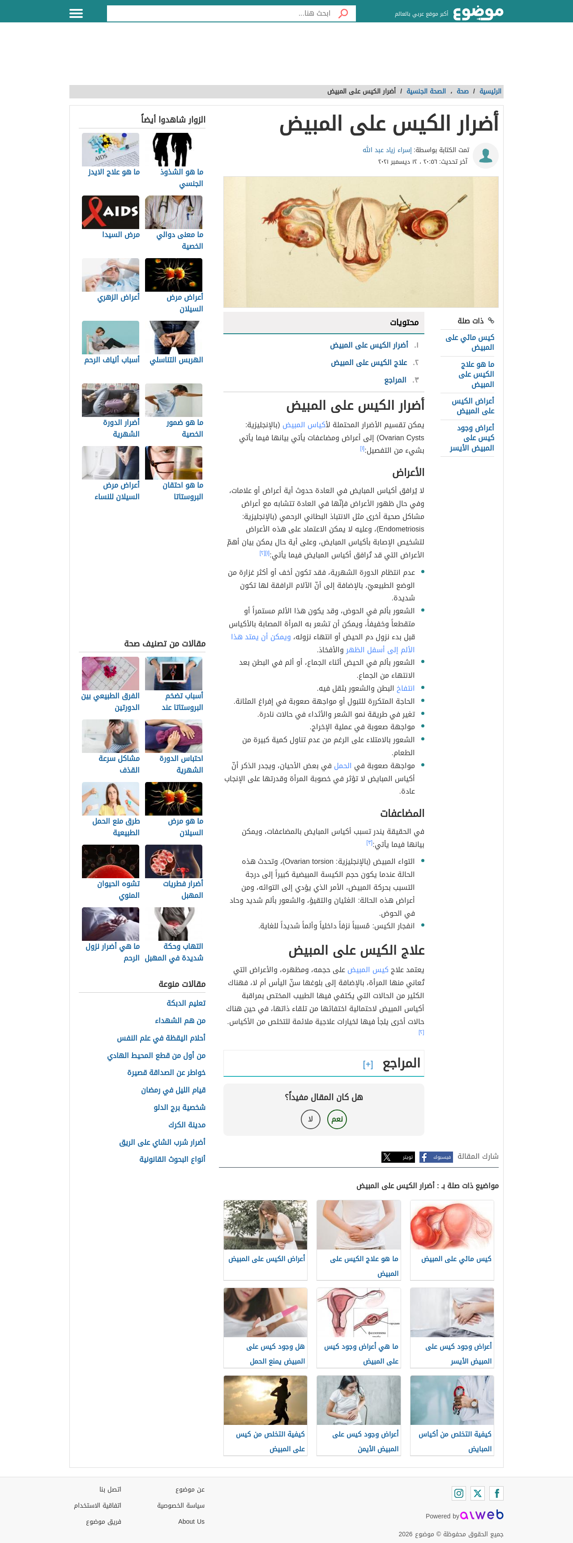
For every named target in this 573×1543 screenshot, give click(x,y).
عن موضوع (190, 1489)
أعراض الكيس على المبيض (473, 406)
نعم (337, 1119)
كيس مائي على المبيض (469, 342)
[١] (362, 448)
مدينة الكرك (186, 1125)
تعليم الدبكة (186, 1003)
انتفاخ (406, 688)
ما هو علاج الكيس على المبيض (476, 374)
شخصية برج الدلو (179, 1107)
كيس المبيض (368, 970)
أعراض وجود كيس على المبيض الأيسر (472, 438)
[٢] (262, 553)
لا (310, 1119)
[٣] (370, 842)
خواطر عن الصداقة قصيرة (166, 1073)
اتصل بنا (110, 1489)
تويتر (408, 1157)
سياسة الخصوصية (181, 1506)
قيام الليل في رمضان (173, 1090)
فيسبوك (442, 1157)
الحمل (343, 766)
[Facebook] (496, 1493)
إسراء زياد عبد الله (387, 150)
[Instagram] (459, 1493)
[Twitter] (477, 1493)
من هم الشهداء (180, 1021)
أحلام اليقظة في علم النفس (161, 1038)
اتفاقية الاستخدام (97, 1506)
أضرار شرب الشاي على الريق (162, 1142)
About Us (191, 1522)
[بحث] (343, 13)
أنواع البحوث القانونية (172, 1159)
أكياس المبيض (303, 425)
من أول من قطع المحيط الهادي (156, 1056)
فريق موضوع (103, 1522)
